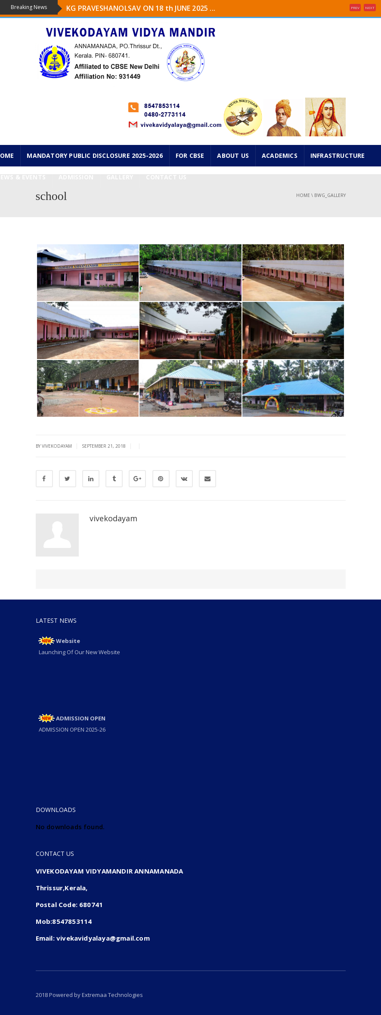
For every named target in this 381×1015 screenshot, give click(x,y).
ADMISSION (76, 177)
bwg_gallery (330, 195)
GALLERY (119, 177)
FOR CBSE (190, 155)
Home (303, 195)
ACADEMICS (279, 155)
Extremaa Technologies (112, 995)
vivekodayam (113, 518)
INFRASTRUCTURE (337, 155)
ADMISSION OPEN (80, 718)
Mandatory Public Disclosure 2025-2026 (94, 155)
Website (68, 641)
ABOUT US (233, 155)
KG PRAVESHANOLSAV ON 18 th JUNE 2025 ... (140, 8)
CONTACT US (166, 177)
